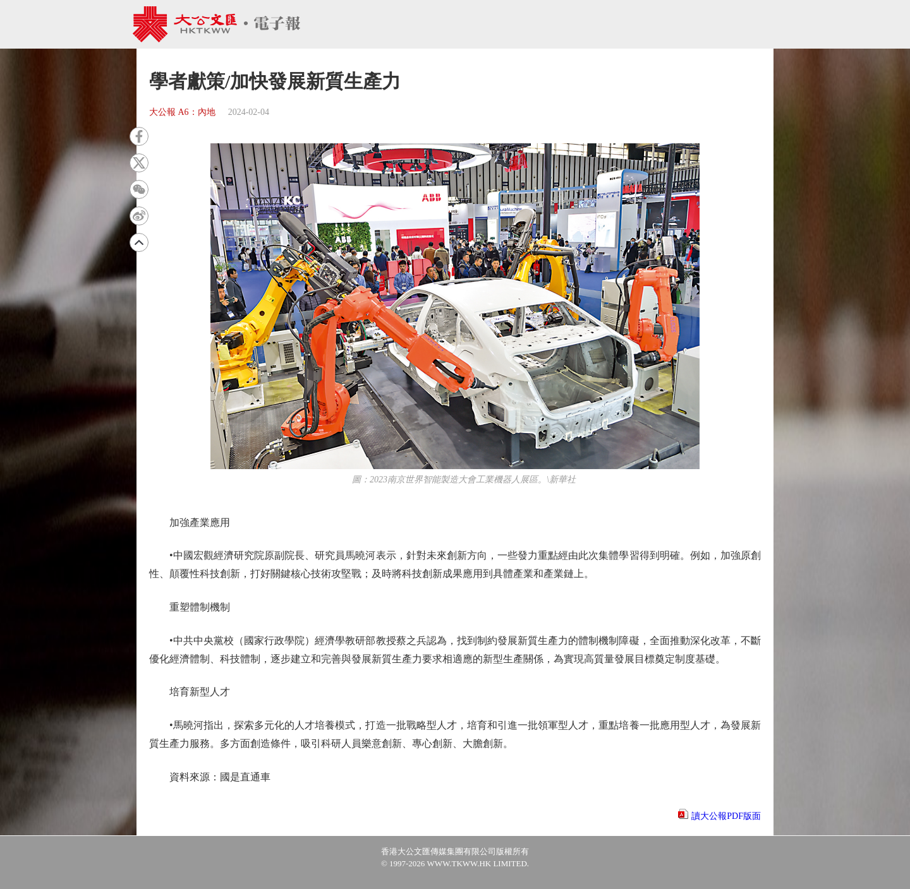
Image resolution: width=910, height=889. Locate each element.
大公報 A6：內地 (182, 112)
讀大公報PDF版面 (726, 816)
